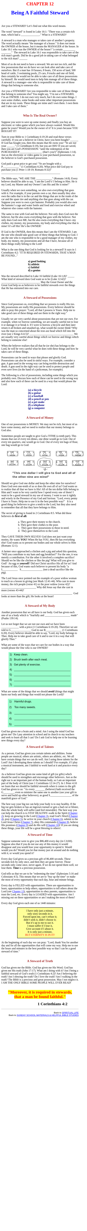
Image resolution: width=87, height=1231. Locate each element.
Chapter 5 (16, 819)
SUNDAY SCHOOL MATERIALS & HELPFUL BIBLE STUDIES (48, 1015)
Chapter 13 (18, 891)
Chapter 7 (27, 822)
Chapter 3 (42, 816)
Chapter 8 (63, 822)
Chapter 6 (56, 819)
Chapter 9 (22, 825)
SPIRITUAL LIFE (70, 1012)
